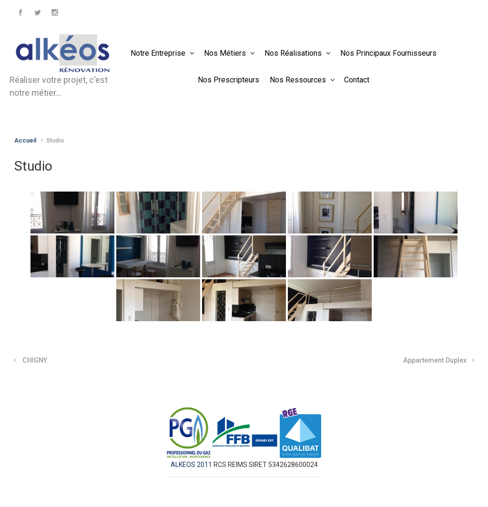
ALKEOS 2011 (192, 464)
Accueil (25, 140)
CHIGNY (34, 360)
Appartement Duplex (435, 360)
